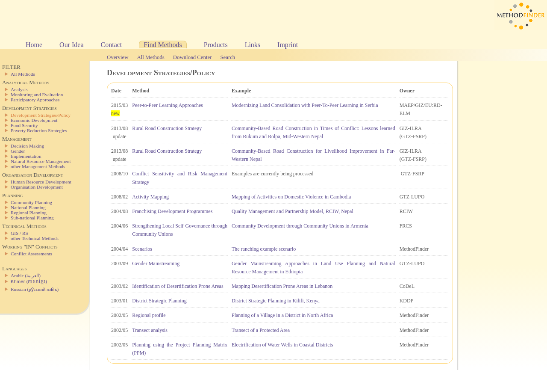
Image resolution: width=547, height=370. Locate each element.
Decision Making (27, 145)
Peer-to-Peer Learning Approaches (167, 105)
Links (252, 44)
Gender (18, 151)
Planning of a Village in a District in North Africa (282, 315)
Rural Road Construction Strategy (167, 128)
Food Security (24, 125)
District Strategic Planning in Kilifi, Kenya (276, 301)
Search (227, 57)
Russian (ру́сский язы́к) (35, 289)
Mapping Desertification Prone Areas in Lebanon (282, 286)
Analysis (19, 89)
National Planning (28, 207)
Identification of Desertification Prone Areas (177, 286)
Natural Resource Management (41, 161)
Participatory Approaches (35, 99)
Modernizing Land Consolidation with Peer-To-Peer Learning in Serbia (305, 105)
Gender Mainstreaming (155, 263)
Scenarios (142, 249)
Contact (111, 44)
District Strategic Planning (159, 301)
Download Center (192, 57)
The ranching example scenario (264, 249)
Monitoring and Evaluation (37, 94)
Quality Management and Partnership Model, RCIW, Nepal (292, 211)
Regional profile (148, 315)
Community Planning (31, 202)
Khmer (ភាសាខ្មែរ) (29, 281)
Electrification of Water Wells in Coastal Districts (282, 345)
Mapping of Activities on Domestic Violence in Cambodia (291, 197)
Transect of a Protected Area (261, 330)
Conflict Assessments (31, 253)
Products (216, 44)
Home (34, 44)
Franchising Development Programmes (172, 211)
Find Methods (163, 44)
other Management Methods (38, 166)
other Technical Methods (35, 238)
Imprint (287, 44)
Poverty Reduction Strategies (39, 130)
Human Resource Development (41, 181)
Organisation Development (37, 186)
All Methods (150, 57)
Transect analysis (150, 330)
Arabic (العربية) (26, 275)
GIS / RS (19, 233)
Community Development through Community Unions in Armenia (300, 226)
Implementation (26, 156)
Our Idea (71, 44)
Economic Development (34, 120)
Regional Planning (29, 212)
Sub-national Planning (32, 217)
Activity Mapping (150, 197)
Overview (117, 57)
